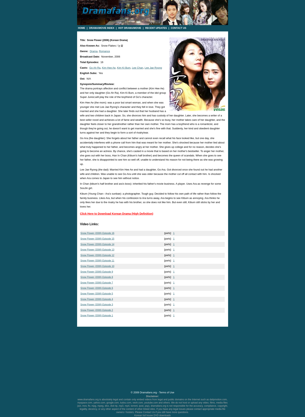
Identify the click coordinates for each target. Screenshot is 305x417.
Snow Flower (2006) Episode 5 (96, 293)
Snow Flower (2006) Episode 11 (97, 260)
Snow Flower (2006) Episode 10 (97, 266)
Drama (94, 51)
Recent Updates (156, 28)
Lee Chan (137, 67)
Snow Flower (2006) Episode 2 (96, 310)
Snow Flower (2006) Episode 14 (97, 244)
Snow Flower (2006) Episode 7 (96, 282)
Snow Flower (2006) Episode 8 (96, 277)
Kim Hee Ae (109, 67)
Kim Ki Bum (124, 67)
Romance (104, 51)
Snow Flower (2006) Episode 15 (97, 238)
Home (81, 28)
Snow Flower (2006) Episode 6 (96, 288)
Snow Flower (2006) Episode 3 (96, 304)
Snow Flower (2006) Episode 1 (96, 315)
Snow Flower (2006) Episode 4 (96, 299)
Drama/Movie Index (101, 28)
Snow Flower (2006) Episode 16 (97, 233)
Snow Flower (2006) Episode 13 (97, 249)
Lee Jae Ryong (153, 67)
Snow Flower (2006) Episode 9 (96, 271)
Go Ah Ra (94, 67)
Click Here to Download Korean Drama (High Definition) (116, 213)
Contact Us (178, 28)
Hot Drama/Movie (129, 28)
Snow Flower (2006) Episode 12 (97, 255)
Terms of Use (166, 392)
